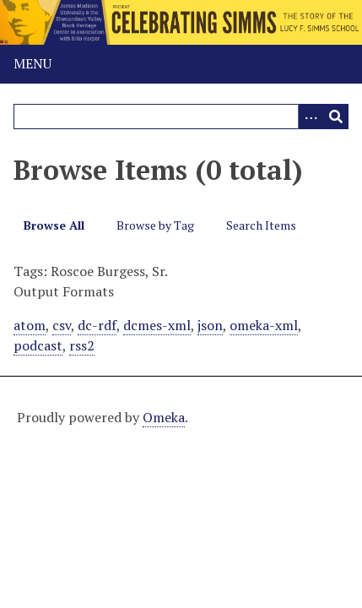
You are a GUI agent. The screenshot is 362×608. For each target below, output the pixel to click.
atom (30, 325)
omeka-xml (264, 325)
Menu (32, 63)
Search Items (261, 225)
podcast (38, 345)
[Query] (181, 116)
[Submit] (335, 116)
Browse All (54, 225)
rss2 (82, 345)
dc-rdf (97, 325)
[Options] (310, 116)
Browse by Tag (155, 225)
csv (61, 325)
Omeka (164, 417)
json (210, 325)
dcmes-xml (157, 325)
